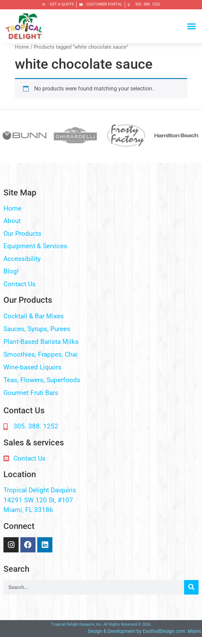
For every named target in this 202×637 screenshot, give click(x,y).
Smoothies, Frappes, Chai (40, 354)
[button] (191, 26)
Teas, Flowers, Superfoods (41, 380)
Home (22, 47)
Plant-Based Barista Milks (41, 342)
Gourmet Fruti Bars (30, 393)
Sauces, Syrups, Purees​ (36, 329)
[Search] (191, 587)
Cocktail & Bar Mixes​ (33, 316)
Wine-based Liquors (32, 367)
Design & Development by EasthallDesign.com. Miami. (145, 631)
